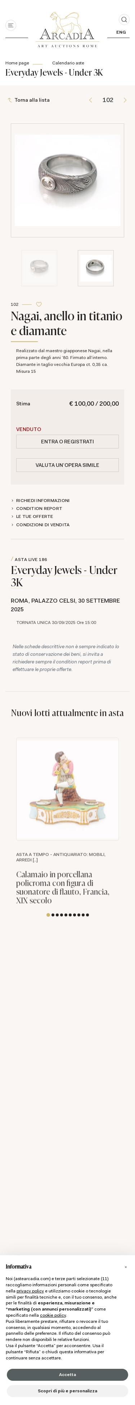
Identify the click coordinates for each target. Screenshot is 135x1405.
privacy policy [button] (30, 1291)
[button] (48, 915)
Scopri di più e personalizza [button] (67, 1391)
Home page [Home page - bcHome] (17, 63)
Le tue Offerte (34, 516)
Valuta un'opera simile (67, 465)
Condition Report (39, 508)
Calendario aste (68, 63)
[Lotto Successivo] (125, 100)
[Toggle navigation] (10, 25)
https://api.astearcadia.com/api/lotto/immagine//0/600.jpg (67, 799)
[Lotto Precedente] (90, 100)
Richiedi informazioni (42, 500)
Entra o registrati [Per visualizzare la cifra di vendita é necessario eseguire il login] (67, 441)
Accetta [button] (67, 1374)
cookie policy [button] (53, 1315)
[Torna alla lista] (29, 100)
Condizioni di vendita (42, 525)
